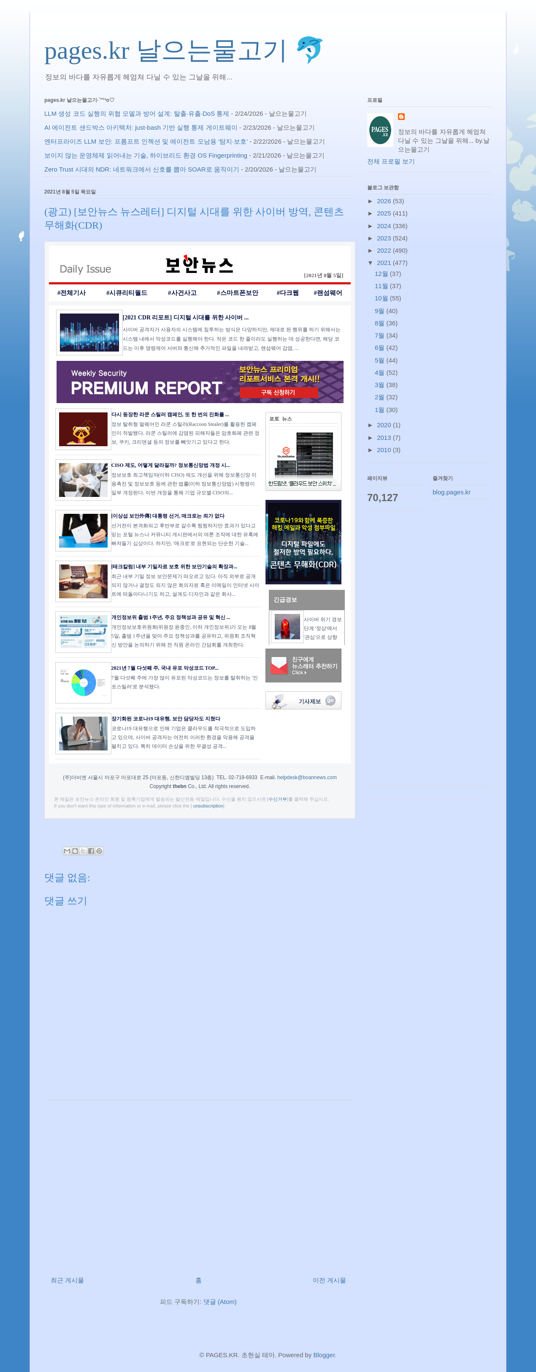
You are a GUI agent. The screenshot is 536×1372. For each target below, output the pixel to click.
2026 (385, 201)
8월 (381, 323)
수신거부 (277, 799)
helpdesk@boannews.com (307, 777)
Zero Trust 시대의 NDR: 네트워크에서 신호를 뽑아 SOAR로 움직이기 (141, 169)
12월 (382, 273)
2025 (385, 213)
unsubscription (208, 805)
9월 (381, 310)
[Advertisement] (198, 1185)
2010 (385, 449)
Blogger (324, 1354)
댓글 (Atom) (220, 1301)
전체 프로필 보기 (391, 161)
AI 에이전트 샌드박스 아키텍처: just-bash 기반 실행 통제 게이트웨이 (141, 127)
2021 (385, 262)
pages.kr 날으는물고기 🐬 (185, 50)
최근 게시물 (67, 1280)
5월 (381, 360)
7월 (381, 335)
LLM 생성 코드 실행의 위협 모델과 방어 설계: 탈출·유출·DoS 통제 (136, 113)
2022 (385, 250)
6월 (381, 347)
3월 (381, 384)
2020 (385, 424)
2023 (385, 238)
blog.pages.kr (452, 492)
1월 (381, 409)
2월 (381, 397)
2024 (385, 225)
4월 (381, 372)
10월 (382, 298)
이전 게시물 (329, 1280)
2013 (385, 437)
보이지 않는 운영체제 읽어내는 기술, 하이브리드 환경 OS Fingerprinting (145, 155)
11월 (382, 285)
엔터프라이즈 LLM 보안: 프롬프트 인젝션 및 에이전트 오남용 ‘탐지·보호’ (146, 141)
